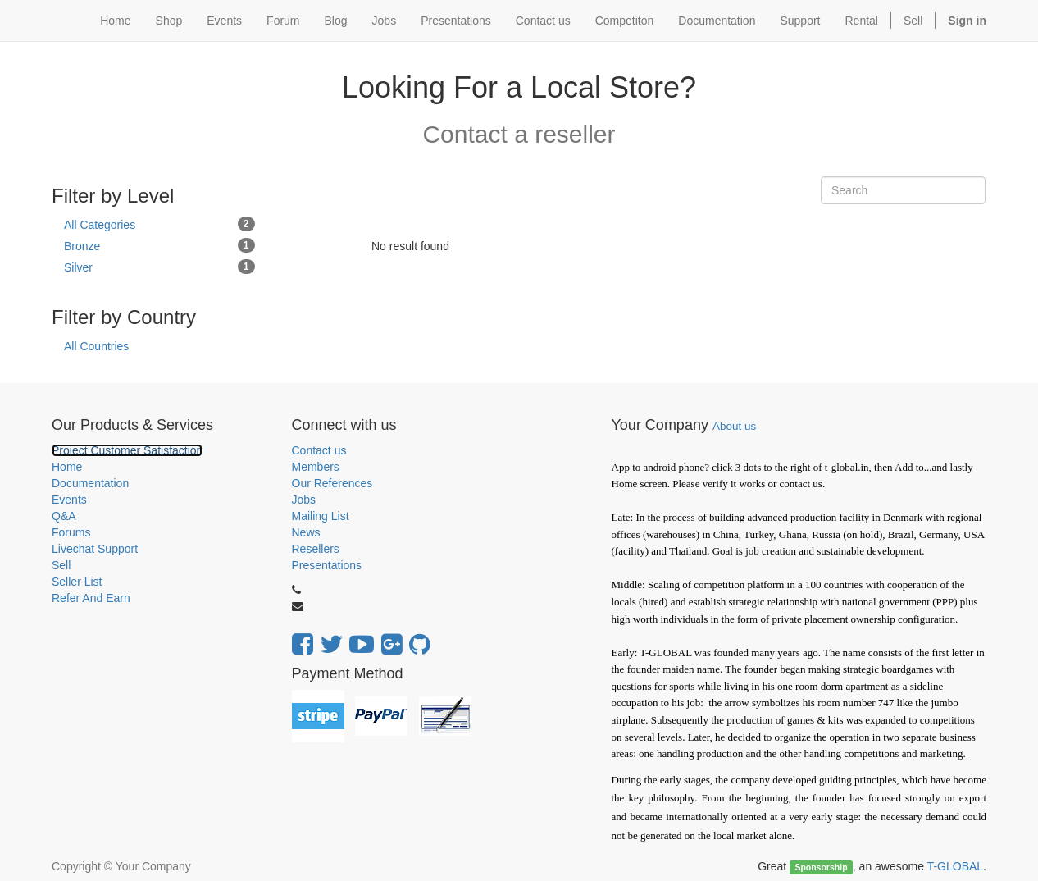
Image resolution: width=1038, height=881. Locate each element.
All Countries (96, 346)
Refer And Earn (91, 598)
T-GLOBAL (955, 866)
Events (69, 499)
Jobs (304, 499)
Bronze (159, 245)
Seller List (77, 581)
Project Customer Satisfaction (127, 450)
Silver (159, 266)
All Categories (159, 224)
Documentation (90, 483)
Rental (861, 20)
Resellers (315, 548)
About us (734, 426)
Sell (913, 20)
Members (315, 466)
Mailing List (320, 516)
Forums (71, 532)
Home (67, 466)
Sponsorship (820, 867)
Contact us (319, 450)
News (306, 532)
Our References (332, 483)
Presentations (327, 565)
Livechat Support (95, 548)
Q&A (64, 516)
